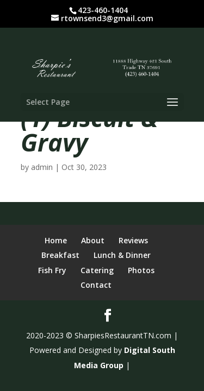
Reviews (133, 240)
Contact (96, 285)
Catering (97, 270)
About (92, 240)
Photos (141, 270)
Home (56, 240)
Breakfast (60, 255)
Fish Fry (52, 270)
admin (42, 167)
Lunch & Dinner (122, 255)
